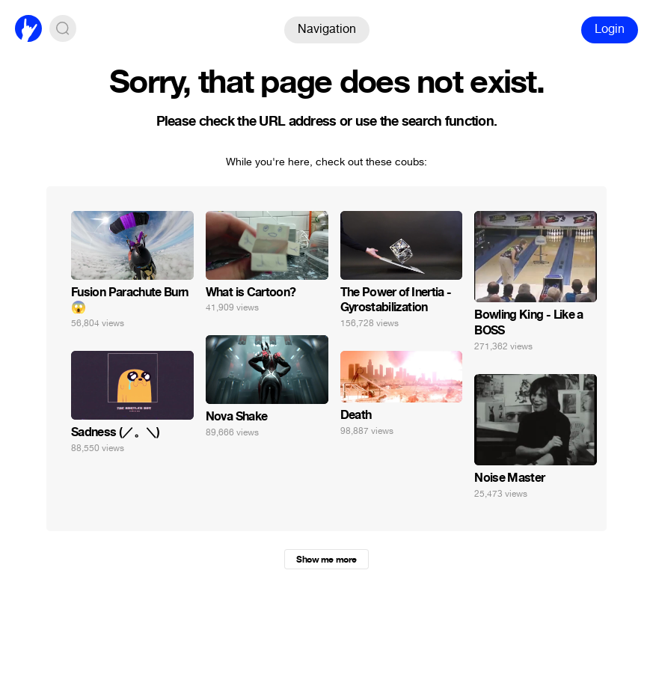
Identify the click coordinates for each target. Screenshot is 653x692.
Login (610, 29)
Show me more (326, 560)
